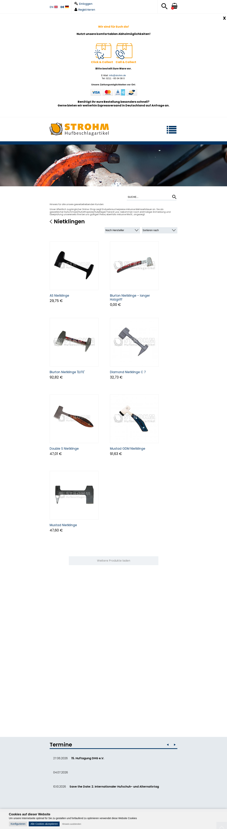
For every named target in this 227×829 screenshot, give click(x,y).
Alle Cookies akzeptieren (44, 823)
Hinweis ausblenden (71, 824)
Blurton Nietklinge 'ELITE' (67, 372)
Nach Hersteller (115, 230)
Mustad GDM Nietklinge (127, 448)
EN (54, 7)
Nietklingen (69, 221)
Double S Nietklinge (64, 448)
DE (64, 7)
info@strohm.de (117, 75)
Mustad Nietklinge (63, 525)
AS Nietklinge (59, 295)
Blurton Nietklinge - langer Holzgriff (130, 297)
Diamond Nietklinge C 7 (128, 372)
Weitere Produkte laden (113, 561)
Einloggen (83, 4)
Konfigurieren (18, 823)
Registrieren (84, 10)
